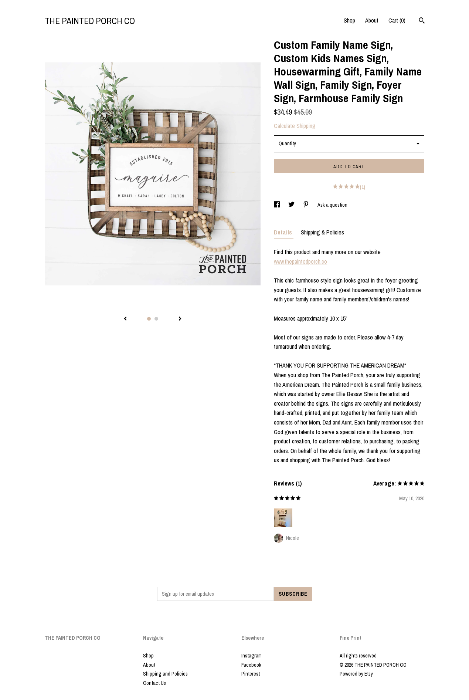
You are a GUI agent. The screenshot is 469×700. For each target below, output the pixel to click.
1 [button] (149, 319)
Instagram (251, 655)
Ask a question (332, 205)
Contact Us (154, 683)
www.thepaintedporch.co (300, 261)
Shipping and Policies (165, 673)
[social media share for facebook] (277, 205)
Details (283, 232)
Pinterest (250, 673)
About (371, 20)
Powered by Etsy (356, 673)
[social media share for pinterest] (306, 205)
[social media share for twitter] (292, 205)
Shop (349, 20)
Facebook (251, 665)
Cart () (396, 20)
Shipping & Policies (322, 232)
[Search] (422, 21)
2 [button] (156, 319)
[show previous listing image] (125, 319)
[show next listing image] (180, 319)
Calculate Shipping (295, 126)
